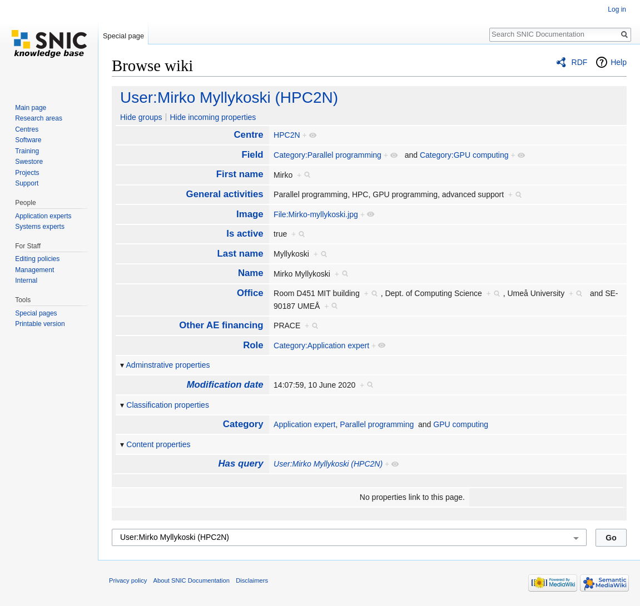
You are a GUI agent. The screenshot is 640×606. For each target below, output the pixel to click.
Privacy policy (128, 580)
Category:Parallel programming (327, 155)
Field (252, 154)
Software (28, 140)
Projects (27, 173)
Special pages (36, 313)
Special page (123, 36)
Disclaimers (252, 580)
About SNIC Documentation (191, 580)
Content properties (158, 444)
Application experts (43, 216)
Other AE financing (221, 325)
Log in (617, 9)
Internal (26, 280)
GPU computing (460, 424)
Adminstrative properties (168, 364)
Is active (244, 233)
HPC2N (287, 135)
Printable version (40, 324)
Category (243, 424)
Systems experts (40, 227)
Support (26, 183)
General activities (225, 194)
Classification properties (167, 404)
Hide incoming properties (213, 117)
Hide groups (141, 117)
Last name (240, 253)
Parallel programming (377, 424)
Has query (240, 463)
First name (240, 174)
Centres (26, 129)
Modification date (225, 384)
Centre (248, 134)
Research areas (38, 118)
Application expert (304, 424)
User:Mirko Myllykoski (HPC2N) (229, 97)
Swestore (29, 162)
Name (251, 273)
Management (34, 270)
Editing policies (37, 259)
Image (250, 214)
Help (619, 62)
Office (250, 293)
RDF (580, 62)
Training (27, 151)
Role (253, 345)
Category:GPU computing (464, 155)
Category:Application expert (321, 345)
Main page (30, 108)
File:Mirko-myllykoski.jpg (316, 214)
